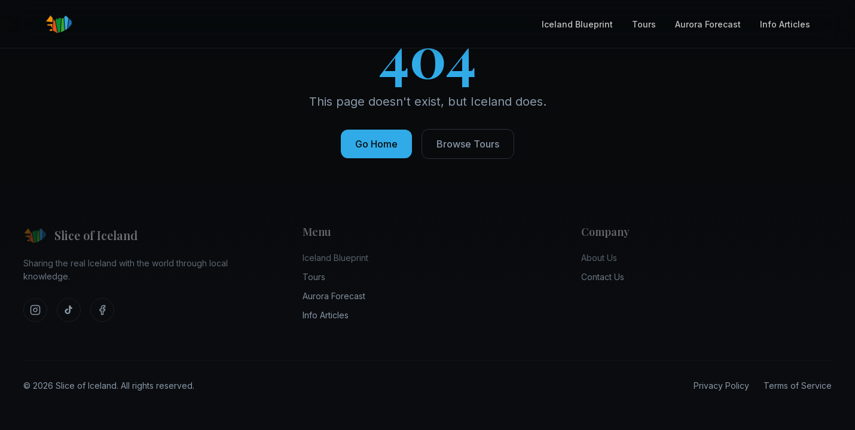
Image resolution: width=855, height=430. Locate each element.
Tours (644, 24)
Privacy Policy (721, 385)
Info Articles (785, 24)
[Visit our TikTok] (69, 310)
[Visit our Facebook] (102, 310)
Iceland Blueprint (577, 24)
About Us (599, 258)
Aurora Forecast (708, 24)
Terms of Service (798, 385)
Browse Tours (467, 144)
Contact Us (602, 277)
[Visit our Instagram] (35, 310)
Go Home (376, 144)
